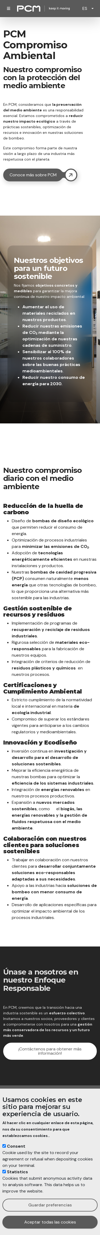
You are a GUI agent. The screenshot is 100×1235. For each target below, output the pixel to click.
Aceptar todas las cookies (50, 1222)
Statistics (17, 1172)
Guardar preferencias (50, 1205)
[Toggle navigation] (8, 8)
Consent (16, 1146)
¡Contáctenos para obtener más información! (50, 1051)
